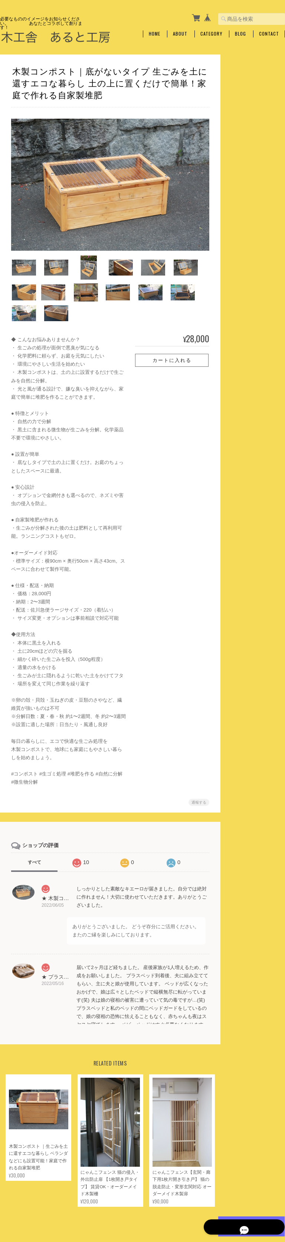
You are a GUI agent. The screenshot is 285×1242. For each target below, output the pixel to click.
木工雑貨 (240, 193)
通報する (196, 783)
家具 (235, 223)
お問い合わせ (244, 438)
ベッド (242, 282)
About (180, 33)
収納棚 (242, 237)
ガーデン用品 (244, 327)
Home (154, 33)
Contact (269, 33)
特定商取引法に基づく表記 (253, 419)
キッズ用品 (242, 357)
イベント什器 (248, 207)
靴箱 (239, 267)
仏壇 (239, 147)
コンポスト (246, 341)
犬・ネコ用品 (244, 104)
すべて (34, 842)
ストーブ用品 (248, 296)
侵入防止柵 (246, 162)
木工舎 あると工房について (143, 1220)
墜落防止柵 (246, 177)
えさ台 (242, 118)
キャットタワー (250, 133)
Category (211, 33)
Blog (240, 33)
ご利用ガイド (244, 400)
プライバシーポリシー (203, 1220)
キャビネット (248, 252)
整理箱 (242, 311)
